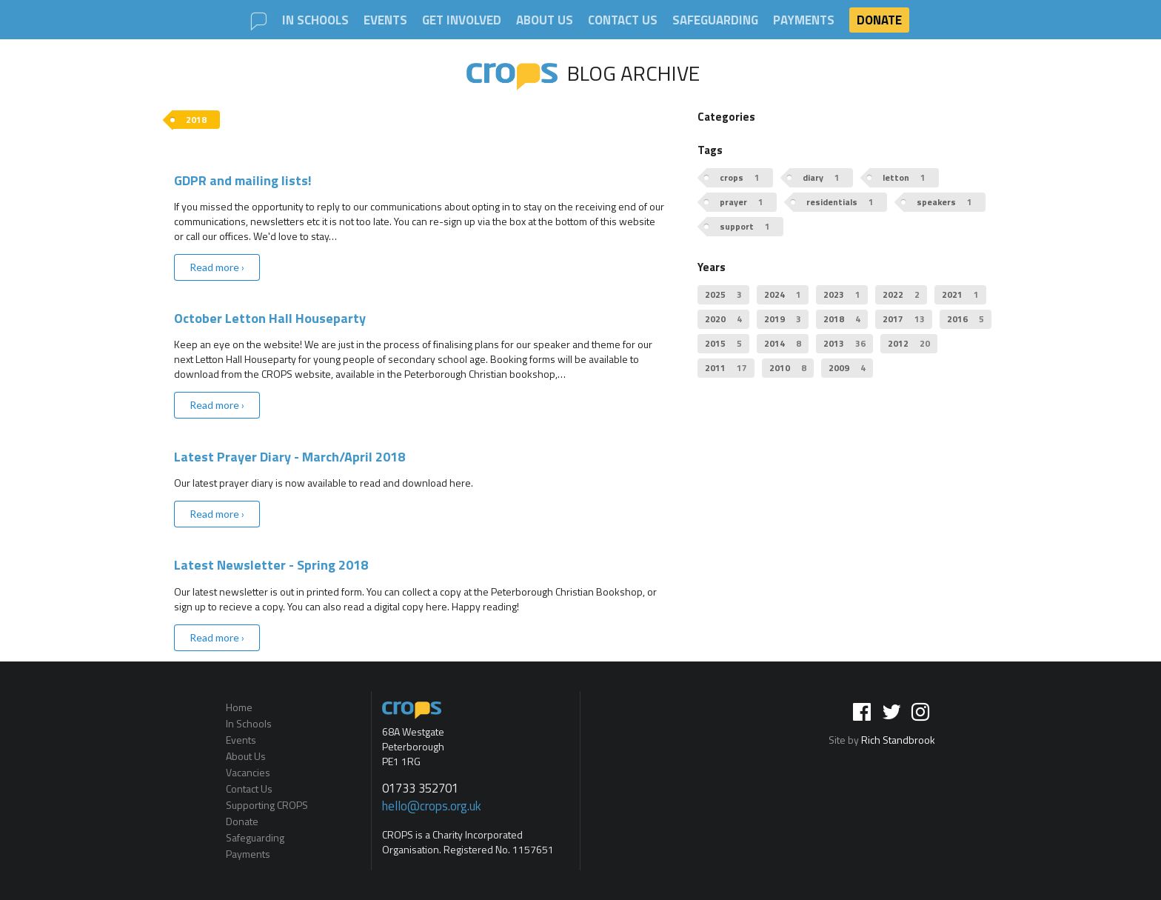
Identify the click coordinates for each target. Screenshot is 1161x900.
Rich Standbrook (898, 739)
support (745, 226)
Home (239, 708)
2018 (841, 319)
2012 (909, 343)
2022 (901, 294)
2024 (782, 294)
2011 (726, 368)
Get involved (461, 20)
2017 (904, 319)
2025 (723, 294)
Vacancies (248, 772)
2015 (723, 343)
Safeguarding (715, 20)
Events (385, 20)
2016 (965, 319)
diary (821, 177)
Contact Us (623, 20)
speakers (944, 202)
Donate (879, 20)
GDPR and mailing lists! (243, 180)
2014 (782, 343)
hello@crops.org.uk (431, 806)
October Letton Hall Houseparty (270, 318)
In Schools (315, 20)
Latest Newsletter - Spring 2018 (271, 565)
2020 (723, 319)
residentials (840, 202)
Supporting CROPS (267, 805)
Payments (803, 20)
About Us (544, 20)
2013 (844, 343)
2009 (847, 368)
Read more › (217, 267)
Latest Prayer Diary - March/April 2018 (289, 457)
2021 (960, 294)
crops (740, 177)
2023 (841, 294)
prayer (741, 202)
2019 (782, 319)
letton (904, 177)
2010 (787, 368)
